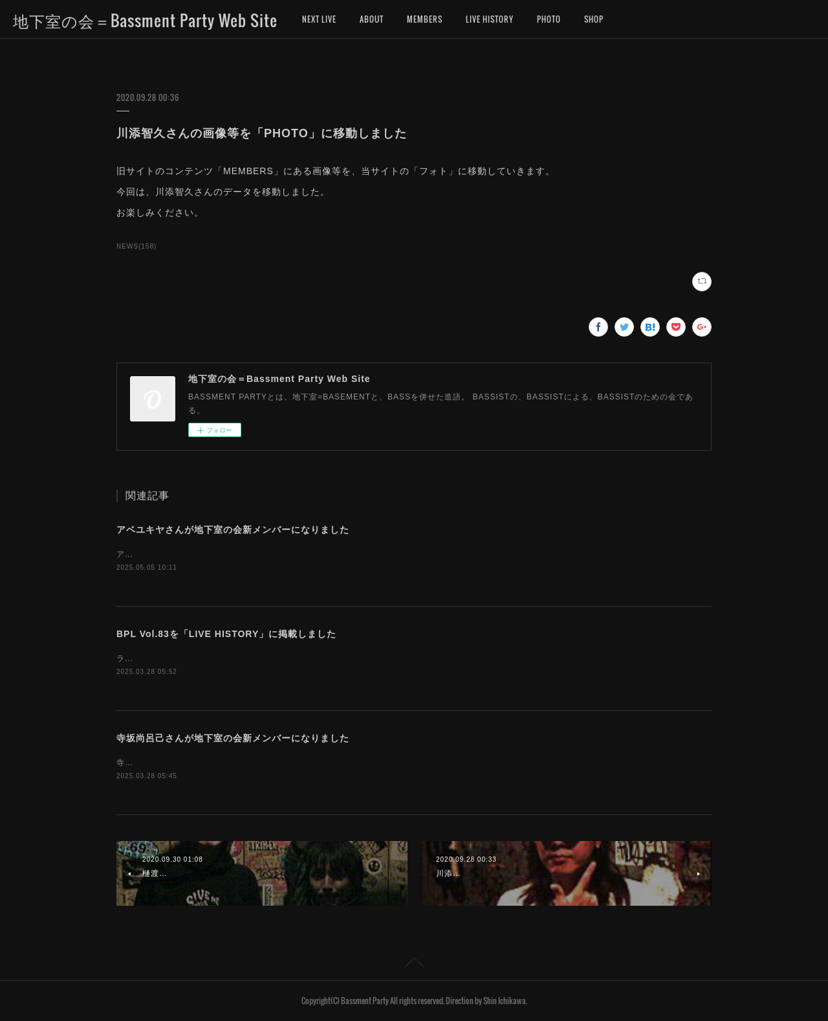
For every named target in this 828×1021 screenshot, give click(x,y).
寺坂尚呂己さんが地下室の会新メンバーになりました (232, 738)
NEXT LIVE (319, 19)
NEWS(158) (136, 246)
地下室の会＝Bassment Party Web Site (145, 20)
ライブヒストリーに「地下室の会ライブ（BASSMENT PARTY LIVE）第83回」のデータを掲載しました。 (319, 658)
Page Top (414, 965)
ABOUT (372, 19)
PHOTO (549, 19)
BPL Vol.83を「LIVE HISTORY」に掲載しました (226, 634)
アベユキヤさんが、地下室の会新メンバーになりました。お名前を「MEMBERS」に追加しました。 (306, 554)
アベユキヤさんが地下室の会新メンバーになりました (232, 529)
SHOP (594, 19)
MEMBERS (424, 19)
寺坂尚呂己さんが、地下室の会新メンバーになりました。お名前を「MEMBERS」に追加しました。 (306, 762)
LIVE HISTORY (490, 19)
